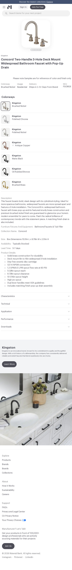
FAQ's (4, 507)
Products (6, 460)
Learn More (9, 364)
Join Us (8, 546)
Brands (5, 464)
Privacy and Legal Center (13, 512)
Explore (50, 2)
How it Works (8, 486)
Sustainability (8, 490)
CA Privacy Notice (10, 516)
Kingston (4, 55)
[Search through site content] (37, 13)
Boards (5, 469)
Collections (7, 473)
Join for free (37, 7)
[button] (4, 7)
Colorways (8, 97)
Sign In (23, 7)
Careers (5, 494)
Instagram (6, 557)
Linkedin (29, 557)
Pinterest (18, 557)
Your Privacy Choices (14, 520)
